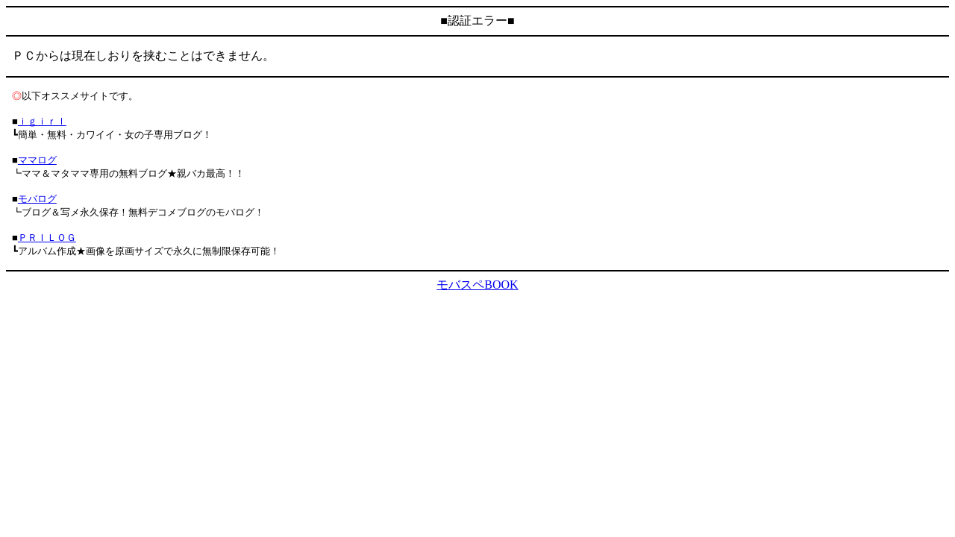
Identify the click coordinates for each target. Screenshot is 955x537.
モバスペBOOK (477, 284)
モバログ (37, 198)
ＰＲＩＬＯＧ (47, 237)
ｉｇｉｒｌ (42, 121)
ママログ (37, 160)
